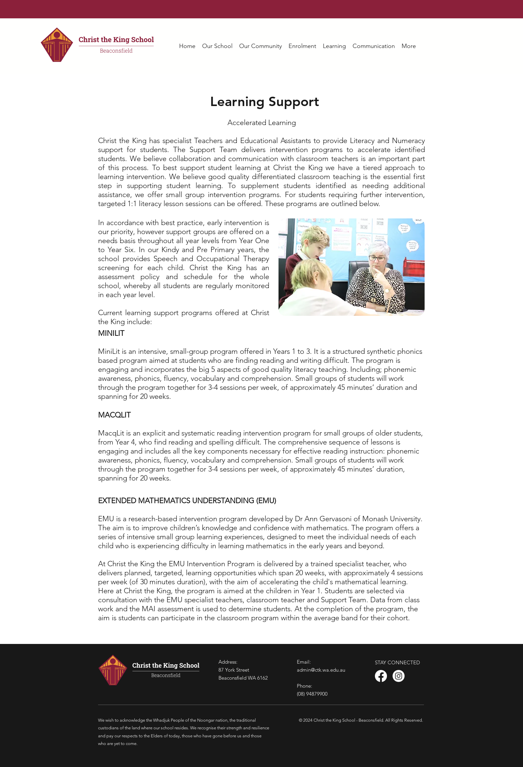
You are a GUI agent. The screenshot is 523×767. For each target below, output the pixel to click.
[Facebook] (381, 676)
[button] (217, 46)
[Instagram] (399, 676)
